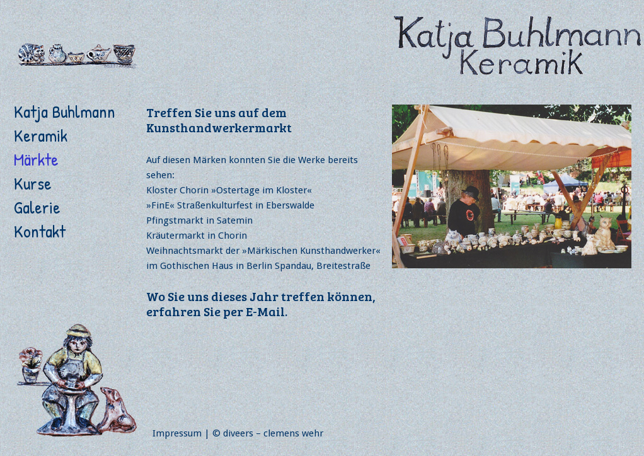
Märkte (36, 159)
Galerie (37, 207)
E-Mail (265, 311)
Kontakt (40, 231)
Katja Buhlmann (64, 111)
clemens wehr (293, 433)
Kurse (33, 183)
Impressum (177, 433)
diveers (238, 433)
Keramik (40, 135)
